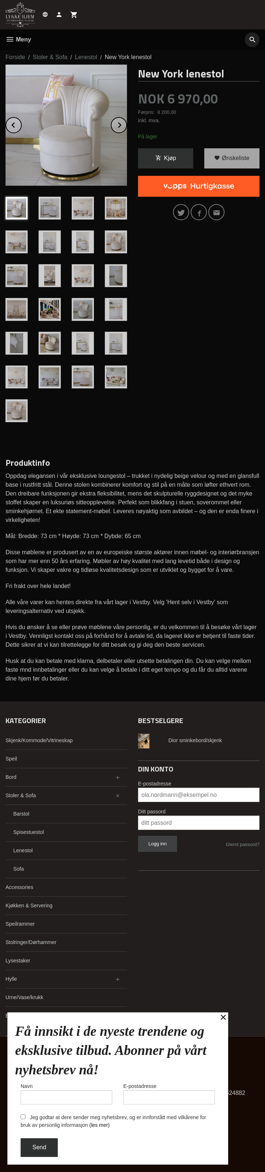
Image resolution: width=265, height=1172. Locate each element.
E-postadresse (154, 784)
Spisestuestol (28, 832)
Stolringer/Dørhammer (31, 942)
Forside (15, 57)
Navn (66, 1093)
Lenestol (23, 850)
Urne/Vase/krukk (24, 997)
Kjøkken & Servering (29, 905)
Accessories (19, 887)
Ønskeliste (231, 158)
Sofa (18, 869)
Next (126, 123)
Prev (21, 123)
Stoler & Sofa (21, 795)
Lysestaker (18, 961)
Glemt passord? (242, 844)
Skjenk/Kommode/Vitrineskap (39, 740)
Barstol (21, 814)
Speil (11, 759)
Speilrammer (20, 924)
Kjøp (165, 158)
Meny (18, 39)
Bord (11, 777)
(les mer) (99, 1125)
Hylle (11, 979)
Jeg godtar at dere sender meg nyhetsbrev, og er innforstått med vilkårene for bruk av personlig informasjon (113, 1121)
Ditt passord (152, 811)
